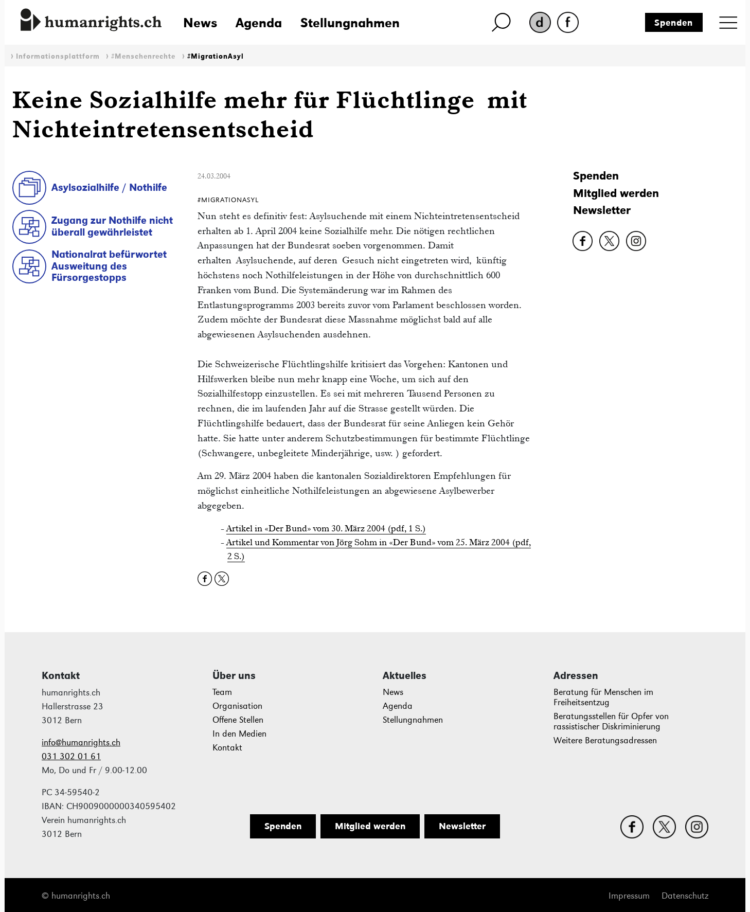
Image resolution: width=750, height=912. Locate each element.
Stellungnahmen (350, 22)
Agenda (259, 22)
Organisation (237, 706)
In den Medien (239, 733)
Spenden (673, 22)
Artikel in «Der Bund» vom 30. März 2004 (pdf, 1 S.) (326, 528)
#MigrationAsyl (215, 56)
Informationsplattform (58, 56)
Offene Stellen (237, 719)
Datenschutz (685, 895)
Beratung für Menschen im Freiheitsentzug (603, 697)
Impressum (629, 895)
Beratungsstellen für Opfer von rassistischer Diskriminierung (611, 721)
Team (222, 692)
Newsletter (602, 210)
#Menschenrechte (143, 56)
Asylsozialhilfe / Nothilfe (109, 187)
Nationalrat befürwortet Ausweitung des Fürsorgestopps (109, 265)
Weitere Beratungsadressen (605, 740)
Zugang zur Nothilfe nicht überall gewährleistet (112, 226)
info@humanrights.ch (81, 742)
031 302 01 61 (71, 756)
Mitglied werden (616, 193)
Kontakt (227, 747)
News (200, 22)
